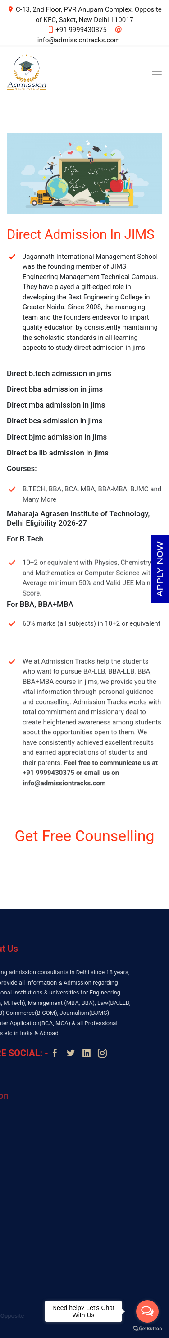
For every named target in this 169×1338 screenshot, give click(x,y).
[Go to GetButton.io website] (147, 1329)
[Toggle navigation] (156, 72)
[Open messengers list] (147, 1311)
